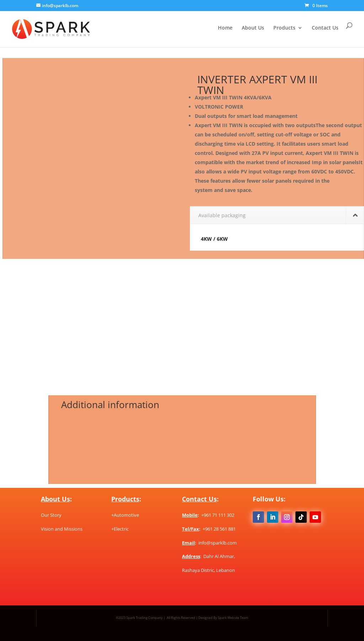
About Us (253, 28)
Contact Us (325, 28)
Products (284, 28)
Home (225, 28)
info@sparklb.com (217, 543)
